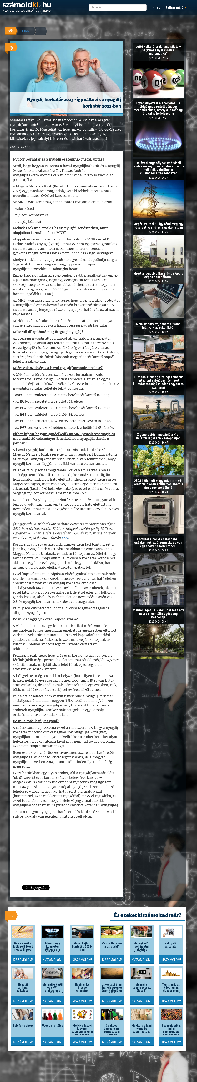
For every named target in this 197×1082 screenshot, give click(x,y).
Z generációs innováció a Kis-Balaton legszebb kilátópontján (158, 436)
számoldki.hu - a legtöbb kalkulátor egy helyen (26, 8)
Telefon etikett (23, 1025)
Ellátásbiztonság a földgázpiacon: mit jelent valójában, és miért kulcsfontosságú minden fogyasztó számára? (158, 382)
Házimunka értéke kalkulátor (82, 987)
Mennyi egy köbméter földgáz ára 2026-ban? (52, 948)
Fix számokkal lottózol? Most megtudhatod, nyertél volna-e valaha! (23, 950)
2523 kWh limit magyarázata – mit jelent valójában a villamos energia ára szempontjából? (158, 484)
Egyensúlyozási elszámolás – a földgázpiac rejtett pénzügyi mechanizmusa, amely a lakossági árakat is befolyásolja (158, 108)
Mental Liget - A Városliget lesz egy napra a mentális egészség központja (158, 613)
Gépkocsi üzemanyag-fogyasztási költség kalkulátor (112, 1032)
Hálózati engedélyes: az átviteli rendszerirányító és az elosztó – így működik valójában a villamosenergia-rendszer (158, 168)
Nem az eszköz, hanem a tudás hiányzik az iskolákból (158, 325)
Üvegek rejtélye (52, 1025)
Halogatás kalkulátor (171, 945)
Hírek (156, 7)
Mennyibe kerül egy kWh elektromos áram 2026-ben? (52, 989)
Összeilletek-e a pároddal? (112, 945)
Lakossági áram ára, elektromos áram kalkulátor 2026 (112, 989)
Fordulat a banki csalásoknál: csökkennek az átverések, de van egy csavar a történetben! (158, 542)
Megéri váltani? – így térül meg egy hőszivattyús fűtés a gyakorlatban (158, 225)
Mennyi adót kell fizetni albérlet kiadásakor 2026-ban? (141, 950)
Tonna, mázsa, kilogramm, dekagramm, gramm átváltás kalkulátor (171, 991)
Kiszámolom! (23, 960)
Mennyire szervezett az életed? (141, 987)
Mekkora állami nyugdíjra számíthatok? (142, 1029)
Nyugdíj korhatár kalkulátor (23, 987)
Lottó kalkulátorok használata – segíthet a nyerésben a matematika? (158, 50)
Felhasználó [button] (176, 7)
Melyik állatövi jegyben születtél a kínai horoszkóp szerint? (82, 1032)
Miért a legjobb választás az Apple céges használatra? (158, 275)
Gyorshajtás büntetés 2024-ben (82, 946)
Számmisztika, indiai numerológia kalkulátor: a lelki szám (171, 1032)
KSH (65, 537)
